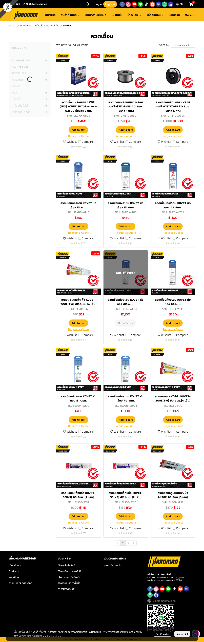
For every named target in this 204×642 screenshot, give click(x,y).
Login (98, 4)
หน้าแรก (12, 25)
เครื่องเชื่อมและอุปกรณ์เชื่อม (47, 25)
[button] (88, 4)
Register (110, 4)
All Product (25, 25)
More (190, 14)
